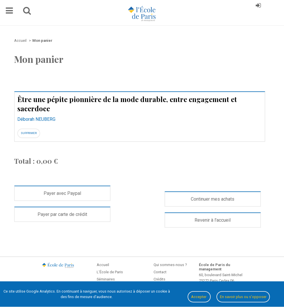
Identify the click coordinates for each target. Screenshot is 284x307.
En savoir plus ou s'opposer (243, 297)
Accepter (199, 297)
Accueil (103, 265)
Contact (160, 272)
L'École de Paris (110, 272)
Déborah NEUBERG (36, 119)
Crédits (159, 279)
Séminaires (106, 279)
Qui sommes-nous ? (170, 265)
